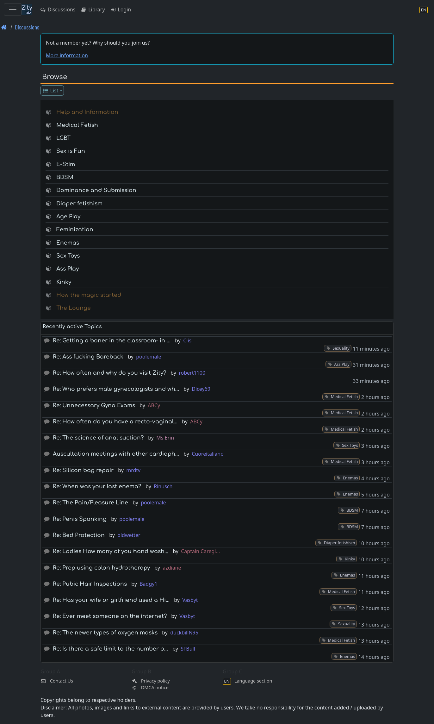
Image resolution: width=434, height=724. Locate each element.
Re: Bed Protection (79, 535)
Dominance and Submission (96, 190)
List (50, 90)
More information (67, 55)
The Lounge (73, 308)
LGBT (63, 138)
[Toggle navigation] (13, 9)
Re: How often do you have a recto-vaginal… (115, 422)
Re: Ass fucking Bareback (88, 357)
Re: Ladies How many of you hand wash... (110, 551)
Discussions (57, 9)
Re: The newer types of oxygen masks (105, 633)
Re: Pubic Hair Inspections (90, 584)
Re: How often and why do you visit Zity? (109, 373)
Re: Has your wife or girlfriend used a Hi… (111, 600)
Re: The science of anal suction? (98, 438)
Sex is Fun (70, 151)
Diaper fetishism (79, 204)
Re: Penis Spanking (80, 519)
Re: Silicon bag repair (83, 470)
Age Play (68, 217)
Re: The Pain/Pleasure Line (90, 503)
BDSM (64, 177)
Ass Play (67, 269)
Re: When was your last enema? (97, 487)
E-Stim (65, 164)
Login (120, 9)
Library (92, 9)
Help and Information (87, 112)
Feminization (74, 230)
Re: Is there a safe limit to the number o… (110, 649)
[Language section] (423, 9)
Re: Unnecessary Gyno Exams (94, 406)
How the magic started (88, 295)
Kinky (63, 282)
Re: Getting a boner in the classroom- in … (111, 341)
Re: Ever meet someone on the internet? (110, 616)
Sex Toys (68, 256)
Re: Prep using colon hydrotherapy (101, 568)
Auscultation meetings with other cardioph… (116, 454)
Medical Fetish (77, 125)
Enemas (67, 243)
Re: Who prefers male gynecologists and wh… (116, 389)
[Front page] (4, 27)
